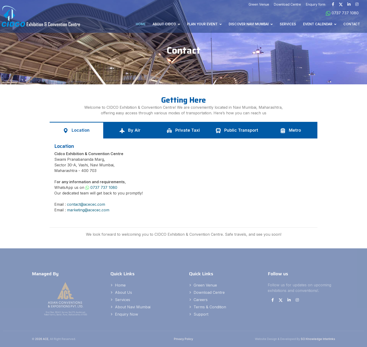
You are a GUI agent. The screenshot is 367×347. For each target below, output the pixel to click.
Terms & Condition (210, 307)
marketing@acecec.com (88, 210)
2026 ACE (41, 339)
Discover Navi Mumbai (249, 24)
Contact (351, 24)
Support (201, 314)
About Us (123, 292)
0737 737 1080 (342, 13)
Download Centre (209, 292)
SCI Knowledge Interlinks (318, 339)
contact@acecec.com (86, 204)
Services (288, 24)
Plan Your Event (202, 24)
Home (141, 24)
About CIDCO (164, 24)
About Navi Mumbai (132, 307)
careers (201, 299)
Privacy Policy (183, 339)
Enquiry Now (126, 314)
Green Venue (205, 285)
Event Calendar (317, 24)
